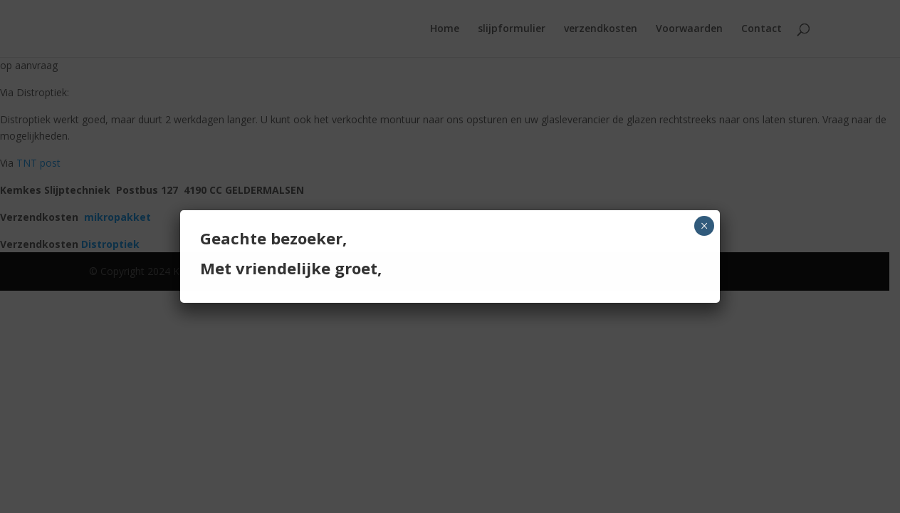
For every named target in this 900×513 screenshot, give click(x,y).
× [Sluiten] (704, 226)
